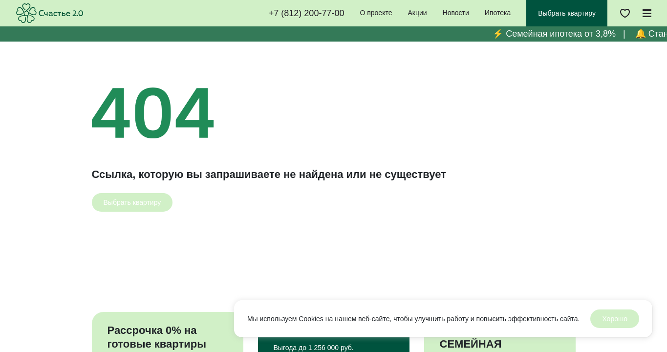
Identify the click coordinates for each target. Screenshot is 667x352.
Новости (456, 13)
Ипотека (498, 13)
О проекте (376, 13)
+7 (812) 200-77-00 (306, 13)
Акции (417, 13)
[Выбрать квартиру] (132, 202)
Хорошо (614, 319)
